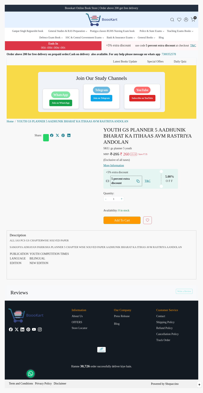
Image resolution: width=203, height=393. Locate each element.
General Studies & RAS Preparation (67, 31)
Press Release (122, 316)
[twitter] (57, 135)
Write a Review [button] (184, 291)
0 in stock (123, 210)
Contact (160, 316)
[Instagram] (39, 330)
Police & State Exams (152, 31)
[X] (16, 330)
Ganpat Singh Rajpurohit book (27, 31)
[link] (172, 19)
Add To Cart (122, 220)
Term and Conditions (21, 383)
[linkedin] (69, 135)
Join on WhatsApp (61, 103)
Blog (161, 37)
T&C (193, 45)
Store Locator (79, 328)
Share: (38, 135)
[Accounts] (186, 20)
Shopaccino (172, 383)
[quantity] (113, 199)
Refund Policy (164, 328)
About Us (77, 316)
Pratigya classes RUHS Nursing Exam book (112, 31)
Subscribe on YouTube (142, 98)
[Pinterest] (28, 330)
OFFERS (77, 322)
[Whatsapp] (46, 137)
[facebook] (52, 135)
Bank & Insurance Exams (121, 37)
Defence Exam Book (50, 37)
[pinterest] (63, 135)
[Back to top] (199, 384)
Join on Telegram (101, 98)
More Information (113, 165)
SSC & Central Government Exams (84, 37)
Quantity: (108, 193)
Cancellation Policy (167, 334)
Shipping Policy (165, 322)
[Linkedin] (22, 330)
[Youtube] (33, 330)
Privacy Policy (43, 383)
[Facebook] (10, 330)
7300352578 (169, 54)
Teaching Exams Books (180, 31)
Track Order (163, 340)
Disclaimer (60, 383)
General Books (146, 37)
